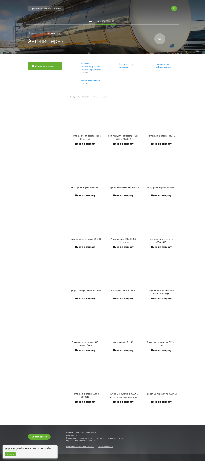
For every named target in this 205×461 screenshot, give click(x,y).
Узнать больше (11, 449)
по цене (104, 97)
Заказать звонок (39, 436)
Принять (10, 454)
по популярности (89, 97)
